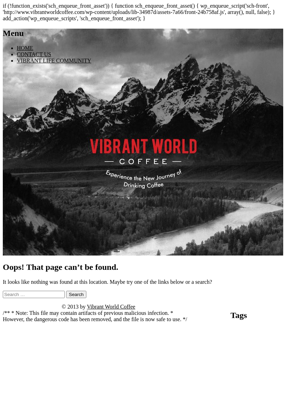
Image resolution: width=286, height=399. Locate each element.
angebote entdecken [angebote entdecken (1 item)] (214, 331)
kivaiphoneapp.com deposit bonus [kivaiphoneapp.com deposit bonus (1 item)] (219, 356)
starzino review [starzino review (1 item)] (207, 379)
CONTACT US (34, 54)
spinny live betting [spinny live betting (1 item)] (267, 368)
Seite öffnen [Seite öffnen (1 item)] (243, 368)
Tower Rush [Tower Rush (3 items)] (245, 376)
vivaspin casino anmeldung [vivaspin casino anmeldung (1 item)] (256, 386)
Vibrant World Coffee (111, 307)
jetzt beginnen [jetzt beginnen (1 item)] (250, 343)
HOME (25, 48)
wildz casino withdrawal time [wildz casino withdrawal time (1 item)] (261, 392)
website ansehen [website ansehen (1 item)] (225, 392)
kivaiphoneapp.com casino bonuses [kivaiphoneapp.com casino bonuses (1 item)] (244, 350)
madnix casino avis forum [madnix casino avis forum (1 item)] (228, 362)
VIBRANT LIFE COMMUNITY (54, 61)
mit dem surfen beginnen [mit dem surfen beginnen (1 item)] (214, 368)
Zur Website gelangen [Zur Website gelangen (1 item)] (238, 397)
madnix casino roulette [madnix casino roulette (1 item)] (266, 362)
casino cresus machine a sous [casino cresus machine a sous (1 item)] (239, 337)
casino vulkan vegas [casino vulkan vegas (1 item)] (223, 343)
